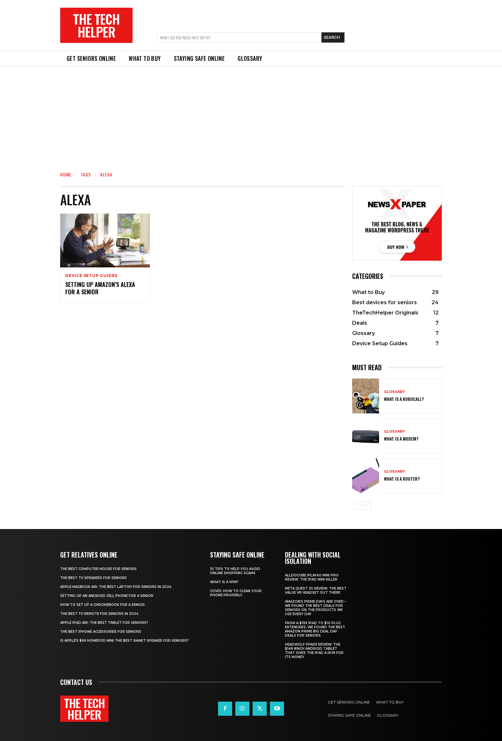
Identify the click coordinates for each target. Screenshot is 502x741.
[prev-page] (356, 505)
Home (65, 174)
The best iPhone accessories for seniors (100, 632)
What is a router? (402, 478)
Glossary (394, 392)
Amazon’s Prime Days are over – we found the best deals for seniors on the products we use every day (315, 607)
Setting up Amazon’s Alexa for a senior (100, 288)
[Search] (332, 37)
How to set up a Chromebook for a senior (102, 605)
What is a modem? (401, 438)
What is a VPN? (224, 582)
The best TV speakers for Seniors (93, 578)
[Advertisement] (251, 114)
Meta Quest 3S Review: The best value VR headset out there (315, 590)
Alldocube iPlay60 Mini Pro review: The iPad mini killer (312, 577)
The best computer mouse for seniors (98, 569)
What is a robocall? (404, 398)
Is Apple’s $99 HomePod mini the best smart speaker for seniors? (124, 641)
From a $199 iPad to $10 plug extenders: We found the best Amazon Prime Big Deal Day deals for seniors (315, 629)
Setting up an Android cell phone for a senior (106, 596)
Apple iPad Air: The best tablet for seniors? (104, 623)
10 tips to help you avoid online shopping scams (235, 571)
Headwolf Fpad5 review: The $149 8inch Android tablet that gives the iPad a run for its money (314, 650)
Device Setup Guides (91, 276)
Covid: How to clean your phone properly (236, 593)
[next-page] (366, 505)
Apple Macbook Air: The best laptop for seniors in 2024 (115, 587)
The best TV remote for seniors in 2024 (99, 614)
